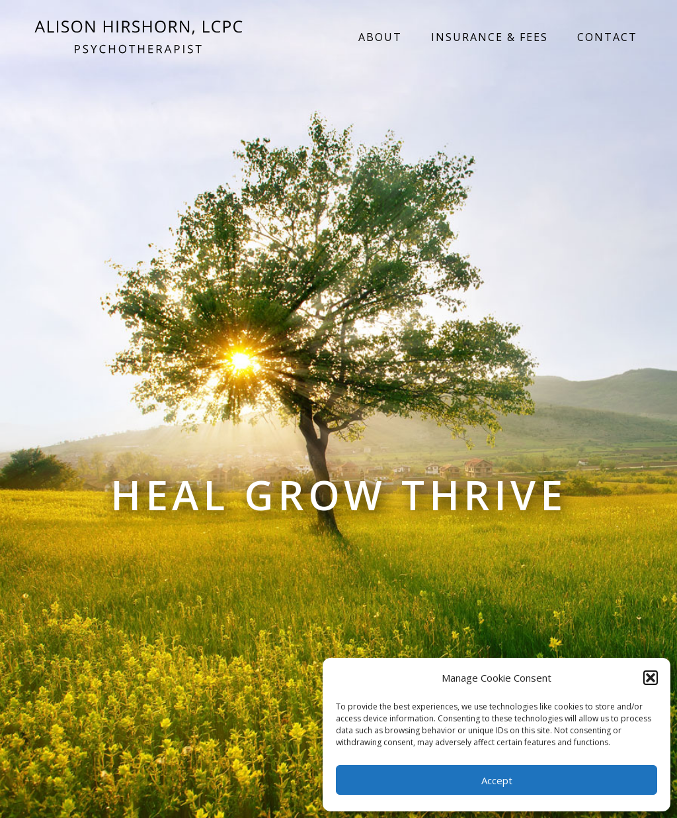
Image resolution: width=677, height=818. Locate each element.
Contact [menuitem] (607, 37)
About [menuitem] (380, 37)
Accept (496, 780)
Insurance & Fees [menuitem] (489, 37)
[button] (650, 677)
